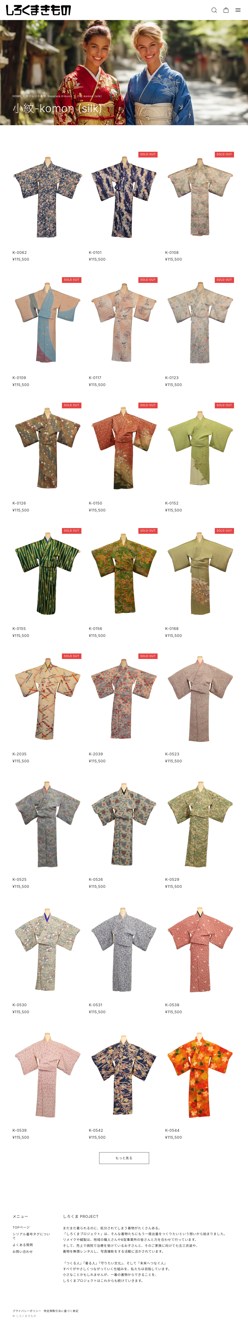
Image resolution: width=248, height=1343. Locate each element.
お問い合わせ (22, 1252)
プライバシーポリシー (26, 1311)
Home (16, 96)
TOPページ (21, 1227)
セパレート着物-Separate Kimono (49, 96)
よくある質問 (22, 1245)
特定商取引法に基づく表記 (61, 1311)
